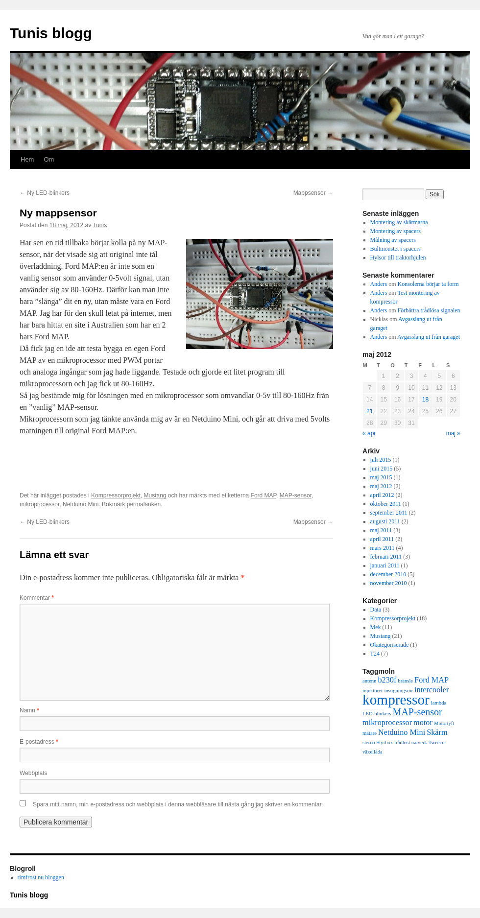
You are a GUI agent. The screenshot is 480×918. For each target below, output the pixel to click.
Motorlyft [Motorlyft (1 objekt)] (444, 723)
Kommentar (37, 597)
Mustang (155, 495)
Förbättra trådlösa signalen (429, 310)
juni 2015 (381, 468)
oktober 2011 (385, 503)
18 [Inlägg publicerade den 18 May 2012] (425, 399)
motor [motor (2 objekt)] (422, 722)
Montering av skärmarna (399, 222)
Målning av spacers (393, 239)
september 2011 (389, 512)
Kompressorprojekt (116, 495)
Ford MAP (263, 495)
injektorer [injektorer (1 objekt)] (372, 690)
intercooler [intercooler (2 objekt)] (431, 689)
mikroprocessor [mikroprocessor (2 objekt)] (387, 722)
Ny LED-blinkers (45, 192)
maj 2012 (381, 486)
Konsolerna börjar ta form (428, 284)
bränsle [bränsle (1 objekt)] (405, 680)
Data (376, 609)
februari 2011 (386, 556)
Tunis (100, 225)
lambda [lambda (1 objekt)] (438, 703)
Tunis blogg (51, 33)
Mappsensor (313, 192)
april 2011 (382, 539)
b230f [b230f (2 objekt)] (387, 680)
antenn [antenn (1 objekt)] (369, 680)
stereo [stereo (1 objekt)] (368, 742)
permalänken (144, 504)
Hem (27, 159)
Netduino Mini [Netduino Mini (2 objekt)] (401, 732)
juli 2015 (380, 459)
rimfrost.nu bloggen (41, 877)
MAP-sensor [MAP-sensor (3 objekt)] (417, 711)
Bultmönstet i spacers (395, 248)
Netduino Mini (80, 504)
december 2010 (388, 574)
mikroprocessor (39, 504)
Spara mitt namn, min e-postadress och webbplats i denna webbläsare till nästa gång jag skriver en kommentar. (178, 804)
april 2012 (382, 495)
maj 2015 (381, 477)
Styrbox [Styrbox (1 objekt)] (384, 742)
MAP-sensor (296, 495)
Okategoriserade (389, 644)
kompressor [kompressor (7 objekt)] (396, 699)
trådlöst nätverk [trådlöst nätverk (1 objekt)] (410, 742)
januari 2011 (385, 565)
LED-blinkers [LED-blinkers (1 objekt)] (376, 713)
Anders (378, 284)
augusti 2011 (385, 521)
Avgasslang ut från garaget (428, 336)
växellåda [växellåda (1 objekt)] (372, 751)
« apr (369, 433)
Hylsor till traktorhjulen (398, 257)
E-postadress (39, 741)
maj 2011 (381, 530)
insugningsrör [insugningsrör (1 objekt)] (398, 690)
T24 (375, 653)
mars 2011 (382, 547)
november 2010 (388, 583)
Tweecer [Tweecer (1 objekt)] (437, 742)
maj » (453, 433)
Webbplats (33, 773)
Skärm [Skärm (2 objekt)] (437, 732)
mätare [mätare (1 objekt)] (369, 733)
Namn (29, 710)
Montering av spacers (395, 231)
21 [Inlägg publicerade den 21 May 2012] (369, 411)
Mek (375, 627)
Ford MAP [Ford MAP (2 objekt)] (431, 680)
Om (49, 159)
